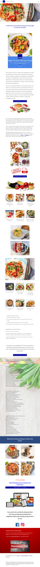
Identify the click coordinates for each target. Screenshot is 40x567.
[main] (20, 12)
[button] (1, 1)
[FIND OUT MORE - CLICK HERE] (20, 487)
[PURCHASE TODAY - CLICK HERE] (20, 101)
